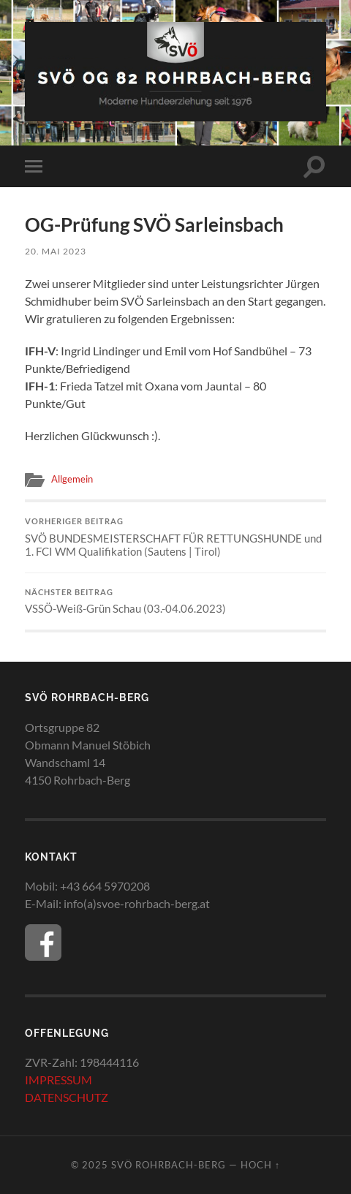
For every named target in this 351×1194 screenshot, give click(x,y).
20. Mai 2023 (55, 251)
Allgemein (72, 479)
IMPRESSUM (58, 1080)
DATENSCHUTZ (66, 1097)
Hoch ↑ (260, 1165)
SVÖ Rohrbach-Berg (168, 1165)
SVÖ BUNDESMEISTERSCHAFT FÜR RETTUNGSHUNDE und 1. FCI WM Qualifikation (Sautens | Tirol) (176, 537)
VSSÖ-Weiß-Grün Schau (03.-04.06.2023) (176, 602)
